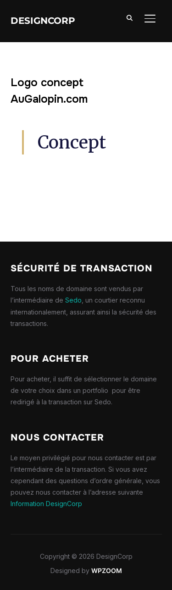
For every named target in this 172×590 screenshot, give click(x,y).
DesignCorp (43, 20)
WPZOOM (106, 570)
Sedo (73, 300)
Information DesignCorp (46, 503)
